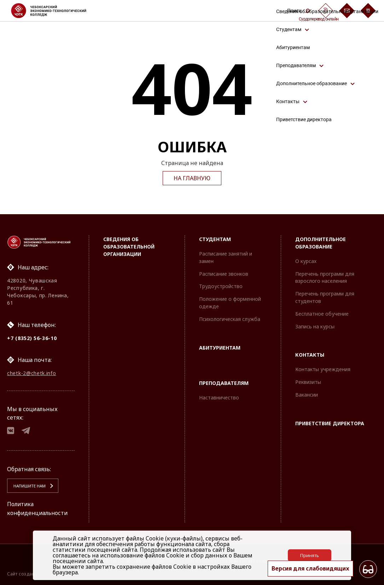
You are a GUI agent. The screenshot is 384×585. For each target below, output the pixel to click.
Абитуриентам (219, 346)
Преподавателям (224, 382)
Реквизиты (308, 381)
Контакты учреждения (322, 368)
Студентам (215, 238)
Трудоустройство (221, 285)
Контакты (309, 354)
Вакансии (306, 393)
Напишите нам (29, 486)
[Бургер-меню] (368, 10)
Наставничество (219, 396)
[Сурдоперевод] (325, 10)
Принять (309, 555)
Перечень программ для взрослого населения (324, 276)
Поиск (298, 10)
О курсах (305, 260)
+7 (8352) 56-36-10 (32, 337)
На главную (192, 178)
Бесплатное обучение (322, 312)
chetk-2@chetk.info (31, 372)
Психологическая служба (229, 318)
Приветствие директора (329, 422)
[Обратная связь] (346, 10)
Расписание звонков (223, 272)
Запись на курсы (314, 325)
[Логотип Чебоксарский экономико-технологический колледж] (54, 10)
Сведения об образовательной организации (129, 246)
